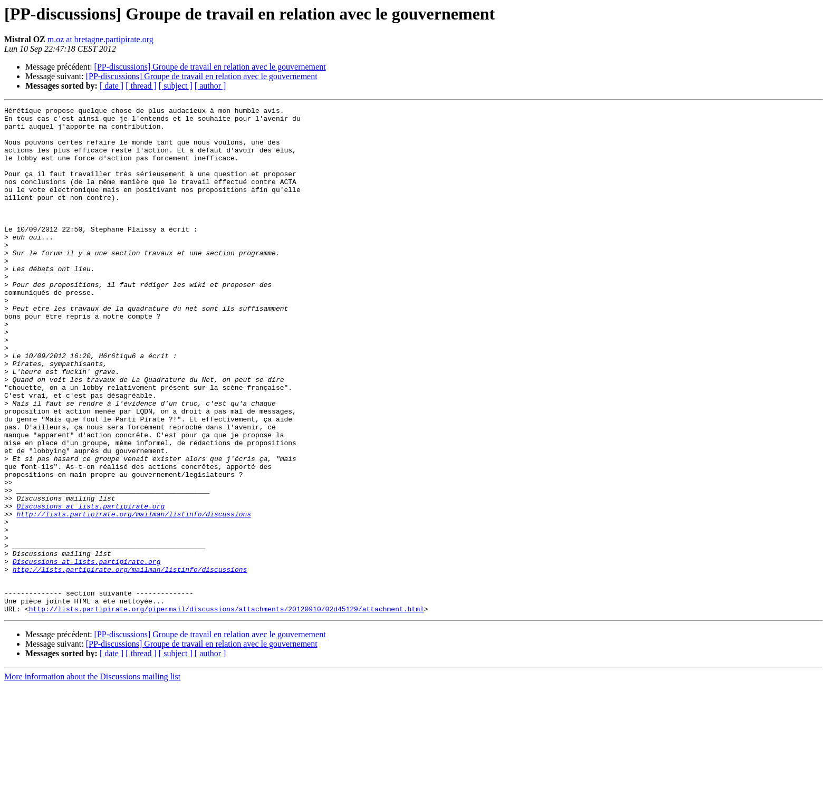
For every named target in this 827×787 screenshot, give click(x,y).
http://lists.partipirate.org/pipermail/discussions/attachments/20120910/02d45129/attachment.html (226, 710)
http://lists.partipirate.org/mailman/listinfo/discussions (133, 596)
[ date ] (111, 85)
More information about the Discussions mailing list (92, 777)
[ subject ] (176, 85)
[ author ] (210, 85)
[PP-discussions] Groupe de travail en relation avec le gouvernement (210, 66)
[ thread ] (141, 85)
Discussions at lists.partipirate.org (90, 586)
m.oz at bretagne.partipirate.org (100, 39)
